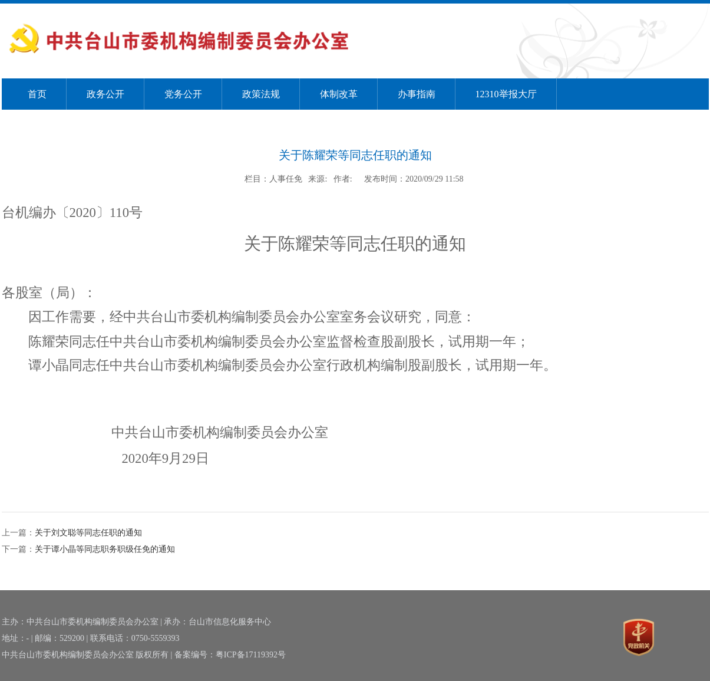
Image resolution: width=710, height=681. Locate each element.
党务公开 (183, 94)
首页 (37, 94)
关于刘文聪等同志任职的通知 (88, 532)
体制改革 (339, 94)
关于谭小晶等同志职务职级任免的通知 (105, 549)
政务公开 (105, 94)
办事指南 (416, 94)
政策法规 (261, 94)
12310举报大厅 (506, 94)
